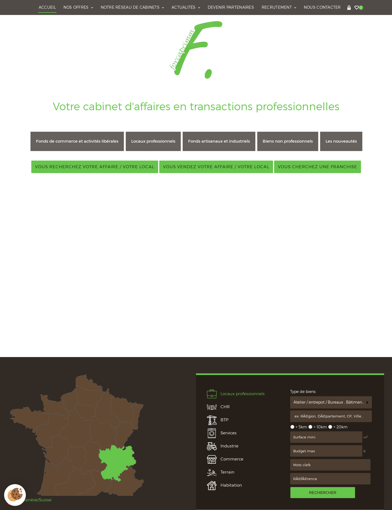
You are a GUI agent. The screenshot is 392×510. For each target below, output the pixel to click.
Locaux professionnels (153, 141)
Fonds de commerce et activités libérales (77, 141)
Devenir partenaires (231, 7)
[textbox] (331, 416)
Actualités (185, 7)
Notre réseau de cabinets (132, 7)
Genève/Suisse (29, 499)
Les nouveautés (341, 141)
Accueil (47, 7)
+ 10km (320, 427)
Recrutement (279, 7)
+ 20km (340, 427)
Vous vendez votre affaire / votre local (216, 166)
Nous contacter (322, 7)
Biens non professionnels (288, 141)
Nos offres (78, 7)
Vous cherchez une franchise (317, 166)
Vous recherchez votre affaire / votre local (94, 166)
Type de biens (303, 391)
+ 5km (301, 427)
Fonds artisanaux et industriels (219, 141)
